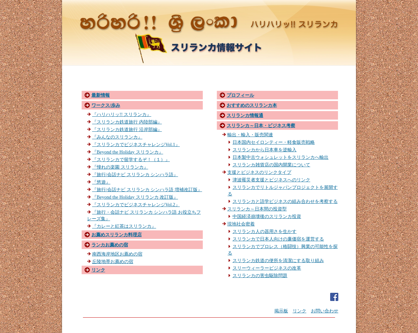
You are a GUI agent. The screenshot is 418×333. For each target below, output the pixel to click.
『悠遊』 (101, 182)
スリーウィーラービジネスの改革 (267, 268)
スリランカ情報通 (245, 115)
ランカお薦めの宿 (109, 244)
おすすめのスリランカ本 (252, 105)
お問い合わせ (324, 310)
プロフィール (240, 95)
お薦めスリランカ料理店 (116, 234)
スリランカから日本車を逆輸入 (265, 149)
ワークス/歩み (105, 105)
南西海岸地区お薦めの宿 (117, 254)
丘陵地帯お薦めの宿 (112, 261)
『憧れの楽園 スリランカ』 (120, 167)
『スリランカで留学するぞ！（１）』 (131, 159)
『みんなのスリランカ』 (117, 137)
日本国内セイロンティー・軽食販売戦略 (274, 142)
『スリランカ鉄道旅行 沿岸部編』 (127, 129)
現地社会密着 (241, 223)
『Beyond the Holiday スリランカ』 (127, 152)
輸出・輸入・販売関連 (250, 134)
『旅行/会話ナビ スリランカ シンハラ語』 (135, 174)
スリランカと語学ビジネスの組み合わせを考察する (285, 201)
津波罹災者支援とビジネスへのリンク (271, 179)
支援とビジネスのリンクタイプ (259, 172)
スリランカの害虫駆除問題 (260, 275)
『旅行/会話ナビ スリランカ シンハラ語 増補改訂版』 (147, 189)
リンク (98, 270)
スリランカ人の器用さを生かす (265, 231)
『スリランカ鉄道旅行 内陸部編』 (127, 122)
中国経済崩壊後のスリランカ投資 (267, 216)
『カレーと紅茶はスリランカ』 (124, 226)
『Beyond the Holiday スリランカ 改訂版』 (135, 197)
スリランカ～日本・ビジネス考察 (261, 125)
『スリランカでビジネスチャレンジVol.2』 (136, 204)
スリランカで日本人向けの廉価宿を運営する (278, 238)
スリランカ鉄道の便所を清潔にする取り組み (278, 260)
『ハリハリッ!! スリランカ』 (121, 114)
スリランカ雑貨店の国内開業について (271, 164)
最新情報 (100, 95)
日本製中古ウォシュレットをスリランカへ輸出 (281, 157)
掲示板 (281, 310)
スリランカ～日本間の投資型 (257, 208)
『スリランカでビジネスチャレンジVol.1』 (136, 144)
